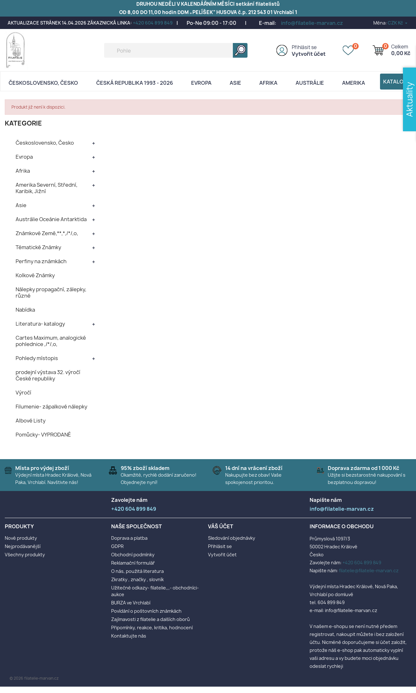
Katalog (395, 81)
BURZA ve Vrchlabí (130, 603)
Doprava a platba (129, 538)
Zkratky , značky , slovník (137, 579)
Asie (235, 82)
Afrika (268, 82)
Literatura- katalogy (40, 323)
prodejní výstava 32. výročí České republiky (48, 375)
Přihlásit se (304, 47)
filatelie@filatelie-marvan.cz (368, 570)
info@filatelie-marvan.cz (312, 22)
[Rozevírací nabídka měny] (398, 22)
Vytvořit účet (309, 53)
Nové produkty (21, 538)
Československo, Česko (43, 82)
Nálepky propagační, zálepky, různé (51, 292)
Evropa (201, 82)
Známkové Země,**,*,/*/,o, (47, 233)
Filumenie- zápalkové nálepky (51, 406)
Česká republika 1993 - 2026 (134, 82)
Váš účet (220, 526)
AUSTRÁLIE (310, 82)
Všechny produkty (25, 555)
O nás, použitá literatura (137, 571)
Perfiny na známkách (41, 261)
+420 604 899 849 (153, 23)
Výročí (23, 392)
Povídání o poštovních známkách (146, 611)
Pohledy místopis (37, 358)
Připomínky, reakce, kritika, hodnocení (152, 627)
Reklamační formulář (133, 563)
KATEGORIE (23, 123)
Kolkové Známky (35, 275)
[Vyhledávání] (175, 50)
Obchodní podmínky (132, 555)
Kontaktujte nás (128, 636)
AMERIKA (353, 82)
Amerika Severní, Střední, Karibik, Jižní (46, 188)
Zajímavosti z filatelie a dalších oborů (150, 619)
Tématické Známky (38, 247)
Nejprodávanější (22, 546)
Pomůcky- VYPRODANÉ (43, 434)
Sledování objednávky (231, 538)
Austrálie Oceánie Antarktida (51, 219)
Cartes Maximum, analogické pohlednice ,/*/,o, (51, 341)
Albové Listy (31, 420)
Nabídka (25, 309)
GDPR (117, 546)
